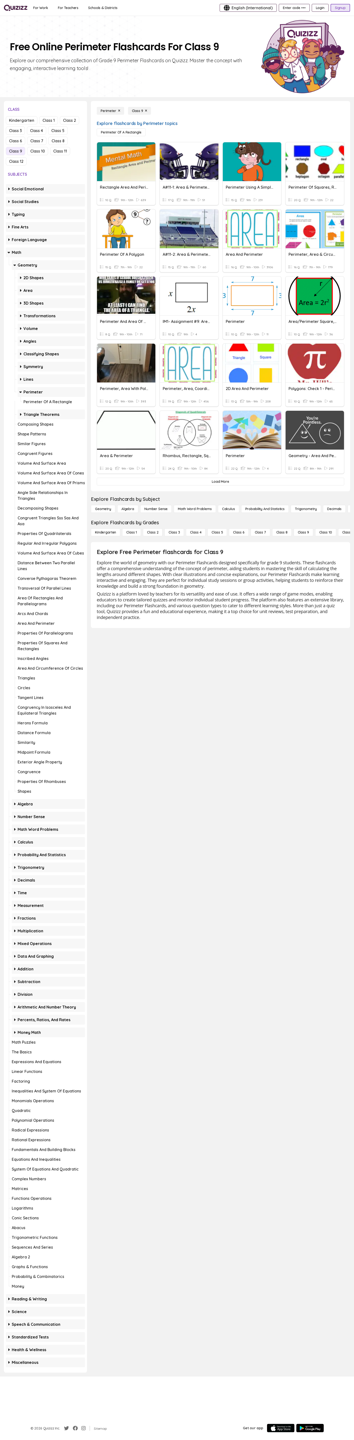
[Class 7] (260, 532)
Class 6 (15, 140)
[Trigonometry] (306, 509)
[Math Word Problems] (195, 509)
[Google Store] (310, 1428)
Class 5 (57, 130)
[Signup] (340, 8)
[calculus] (228, 509)
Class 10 (37, 151)
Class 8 (58, 140)
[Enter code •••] (294, 8)
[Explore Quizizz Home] (15, 8)
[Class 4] (195, 532)
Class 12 (16, 161)
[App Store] (280, 1428)
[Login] (320, 8)
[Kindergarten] (105, 532)
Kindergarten (21, 120)
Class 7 (36, 140)
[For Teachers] (68, 8)
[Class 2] (152, 532)
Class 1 (49, 120)
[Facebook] (75, 1428)
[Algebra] (127, 509)
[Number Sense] (156, 509)
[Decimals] (334, 509)
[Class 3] (174, 532)
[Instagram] (83, 1428)
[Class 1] (131, 532)
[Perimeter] (110, 111)
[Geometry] (103, 509)
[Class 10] (325, 532)
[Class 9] (139, 111)
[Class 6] (238, 532)
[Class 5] (217, 532)
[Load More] (220, 481)
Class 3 (15, 130)
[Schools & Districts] (102, 8)
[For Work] (40, 8)
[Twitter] (66, 1428)
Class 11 (60, 151)
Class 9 (15, 151)
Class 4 (36, 130)
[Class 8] (282, 532)
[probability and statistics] (265, 509)
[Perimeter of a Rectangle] (121, 132)
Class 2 (69, 120)
